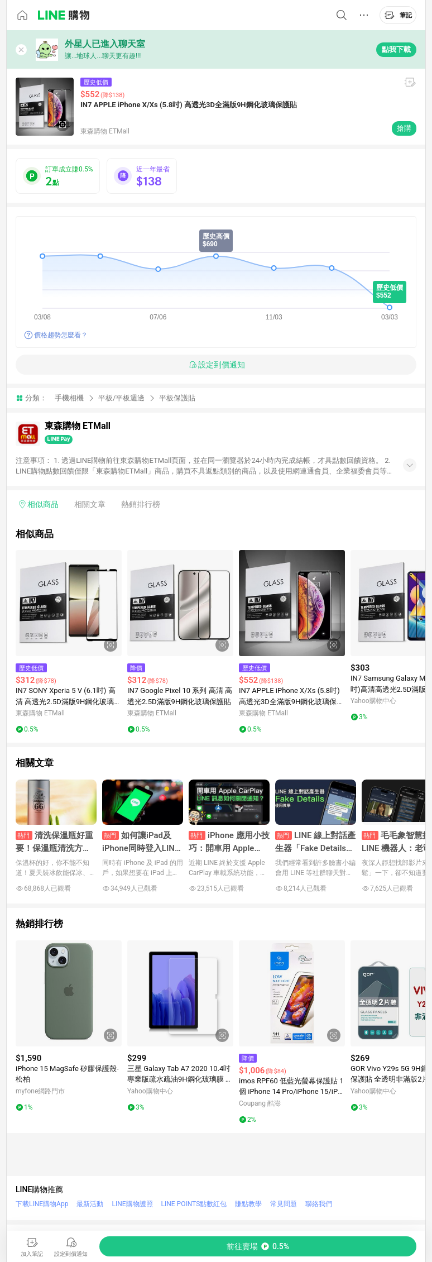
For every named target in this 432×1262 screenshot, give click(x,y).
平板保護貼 (177, 398)
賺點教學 (248, 1204)
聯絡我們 (318, 1204)
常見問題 (283, 1204)
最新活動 (89, 1204)
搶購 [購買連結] (404, 128)
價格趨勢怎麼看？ (61, 335)
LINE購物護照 (132, 1204)
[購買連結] (257, 1246)
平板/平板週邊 (121, 398)
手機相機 (69, 398)
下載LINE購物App (42, 1204)
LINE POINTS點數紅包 (194, 1204)
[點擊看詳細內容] (69, 603)
